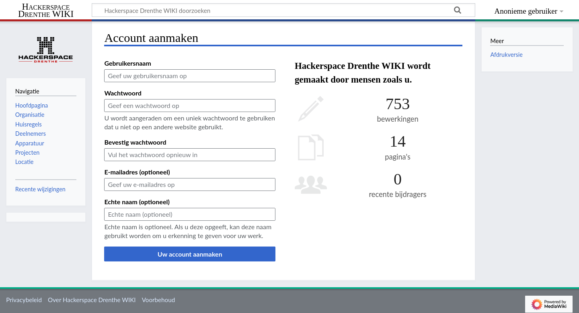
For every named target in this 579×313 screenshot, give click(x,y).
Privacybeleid (24, 299)
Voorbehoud (158, 299)
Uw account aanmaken (190, 254)
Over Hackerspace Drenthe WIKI (92, 299)
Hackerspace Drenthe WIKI (46, 10)
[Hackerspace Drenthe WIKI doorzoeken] (283, 10)
